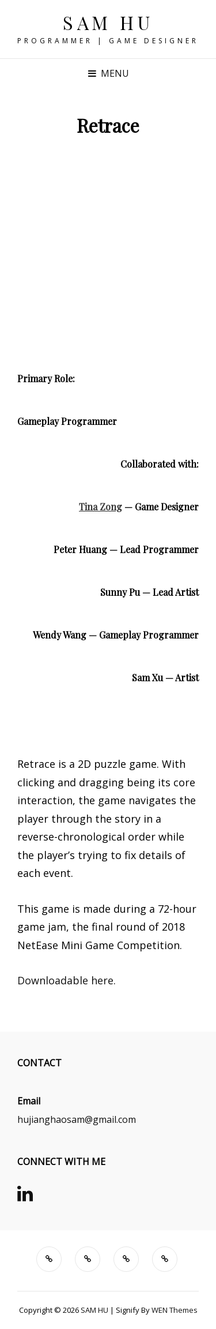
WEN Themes (174, 1310)
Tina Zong (100, 507)
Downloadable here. (66, 980)
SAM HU (108, 22)
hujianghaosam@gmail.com (76, 1119)
